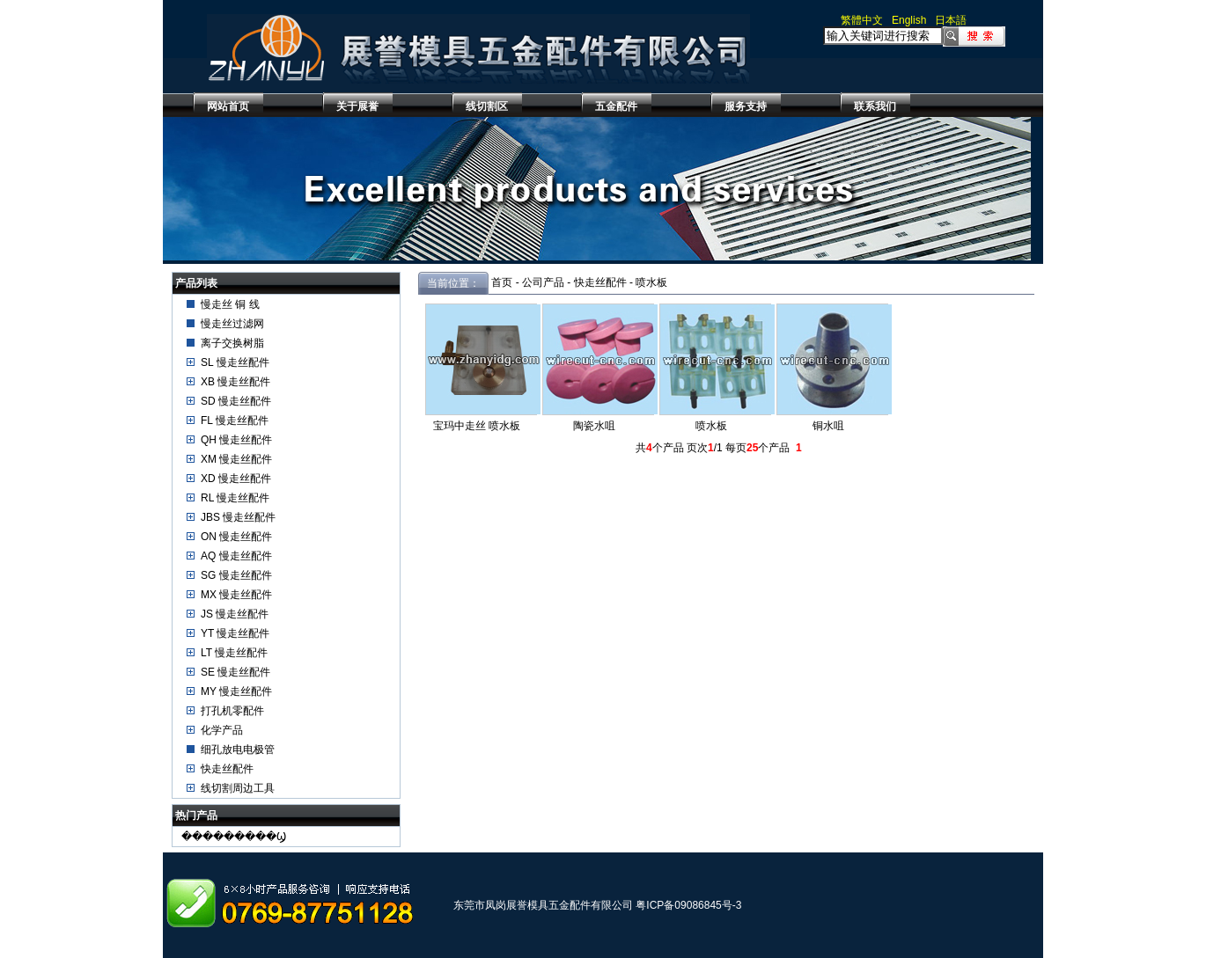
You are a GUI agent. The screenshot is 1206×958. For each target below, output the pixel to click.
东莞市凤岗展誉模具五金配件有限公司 (543, 905)
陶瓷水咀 (594, 426)
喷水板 (651, 282)
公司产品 (543, 282)
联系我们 (875, 106)
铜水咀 (828, 426)
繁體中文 (862, 20)
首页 (501, 282)
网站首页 (228, 106)
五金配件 (616, 106)
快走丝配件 (600, 282)
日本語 (951, 20)
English (909, 20)
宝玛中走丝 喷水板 (476, 426)
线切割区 (487, 106)
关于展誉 (357, 106)
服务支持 (745, 106)
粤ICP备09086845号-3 (688, 905)
